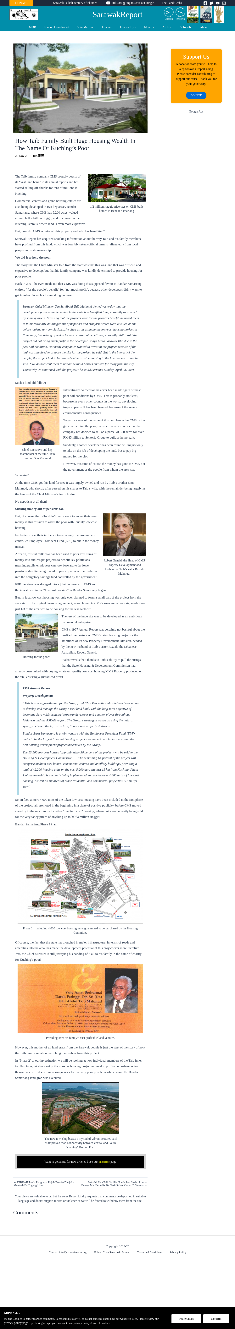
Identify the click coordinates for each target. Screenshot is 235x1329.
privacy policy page (30, 1323)
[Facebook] (205, 3)
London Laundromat (61, 27)
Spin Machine (88, 27)
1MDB (38, 27)
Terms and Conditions (150, 1256)
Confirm (218, 1320)
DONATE (21, 3)
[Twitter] (211, 3)
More (148, 27)
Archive (164, 27)
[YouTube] (218, 3)
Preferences (188, 1320)
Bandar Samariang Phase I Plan (36, 824)
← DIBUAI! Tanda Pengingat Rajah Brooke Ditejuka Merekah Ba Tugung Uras (47, 1184)
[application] (151, 27)
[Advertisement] (196, 179)
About (197, 27)
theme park (127, 437)
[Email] (224, 3)
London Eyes (128, 27)
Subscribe (181, 27)
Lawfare (109, 27)
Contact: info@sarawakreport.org (71, 1256)
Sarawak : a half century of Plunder (76, 2)
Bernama (97, 370)
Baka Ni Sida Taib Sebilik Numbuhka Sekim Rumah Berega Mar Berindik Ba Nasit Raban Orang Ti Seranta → (114, 1185)
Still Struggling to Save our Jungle (132, 2)
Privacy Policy (176, 1256)
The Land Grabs (170, 2)
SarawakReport (117, 14)
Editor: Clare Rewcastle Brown (114, 1256)
